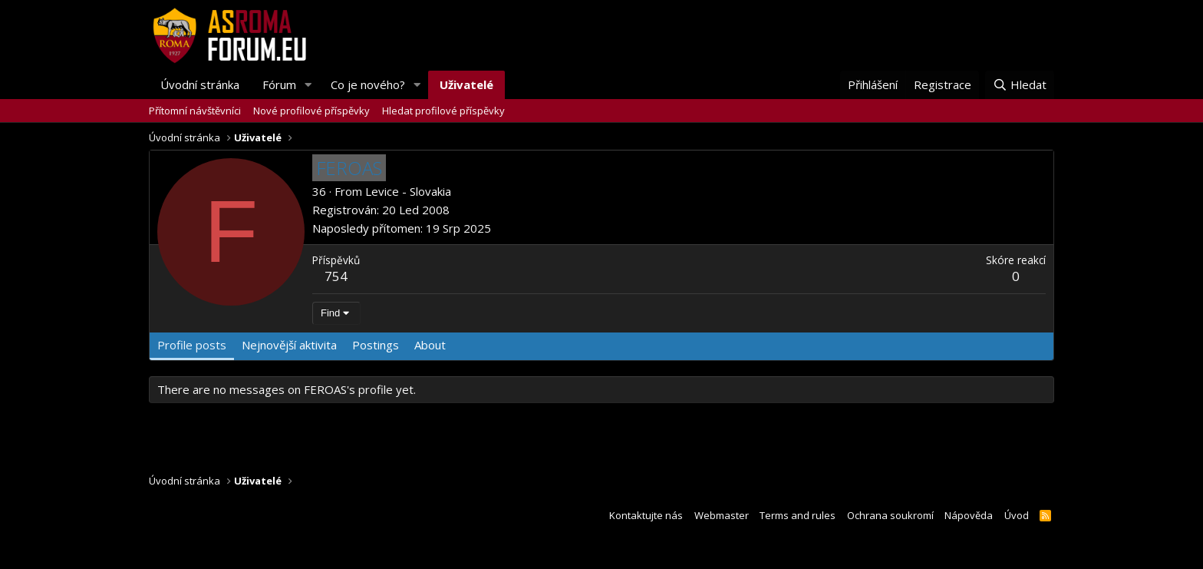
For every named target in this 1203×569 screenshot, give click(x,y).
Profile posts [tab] (191, 344)
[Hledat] (1019, 85)
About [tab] (430, 344)
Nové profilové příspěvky (311, 110)
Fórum (279, 84)
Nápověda (968, 515)
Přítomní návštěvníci (195, 110)
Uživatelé (466, 84)
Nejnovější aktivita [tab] (289, 344)
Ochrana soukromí (890, 515)
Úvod (1016, 515)
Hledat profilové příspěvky (443, 110)
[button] (308, 85)
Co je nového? (368, 84)
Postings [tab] (375, 344)
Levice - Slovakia (408, 191)
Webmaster (721, 515)
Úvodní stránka (199, 84)
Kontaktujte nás (646, 515)
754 (336, 276)
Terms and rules (798, 515)
